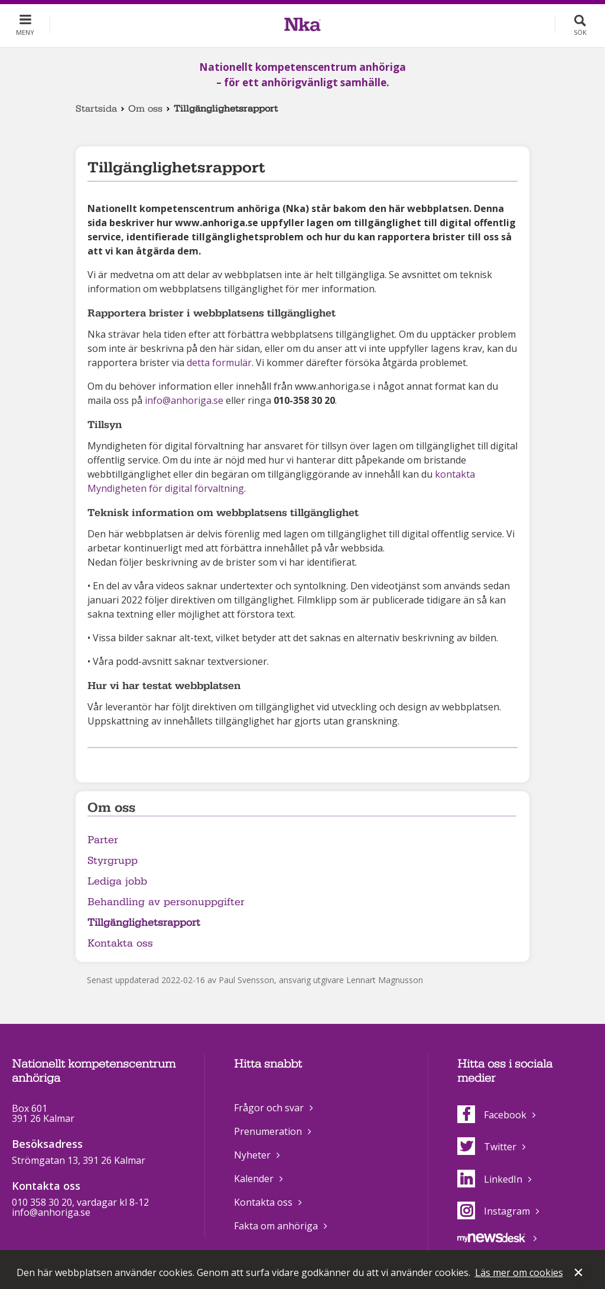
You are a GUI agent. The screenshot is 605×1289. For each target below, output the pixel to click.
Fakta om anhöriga (276, 1225)
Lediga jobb (117, 881)
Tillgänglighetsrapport (143, 922)
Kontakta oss (120, 943)
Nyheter (252, 1154)
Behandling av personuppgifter (166, 902)
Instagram (493, 1211)
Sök (580, 32)
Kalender (254, 1178)
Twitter (486, 1146)
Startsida (96, 108)
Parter (102, 840)
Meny (25, 32)
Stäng (579, 1273)
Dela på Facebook (94, 763)
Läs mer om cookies (519, 1272)
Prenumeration (268, 1131)
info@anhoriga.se (51, 1212)
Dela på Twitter (113, 763)
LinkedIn (489, 1179)
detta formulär (219, 362)
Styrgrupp (112, 860)
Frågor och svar (269, 1107)
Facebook (491, 1114)
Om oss (145, 108)
